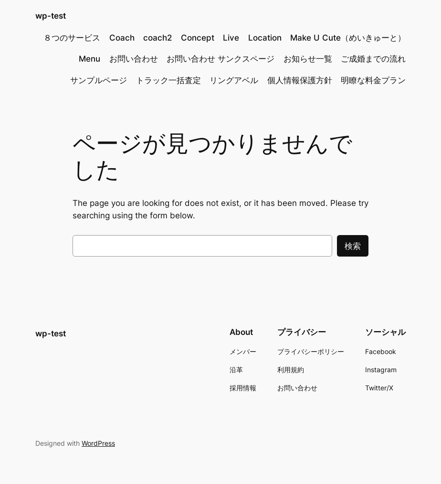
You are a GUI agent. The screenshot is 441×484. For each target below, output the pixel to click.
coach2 (157, 38)
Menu (89, 59)
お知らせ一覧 (308, 59)
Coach (122, 38)
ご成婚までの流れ (373, 59)
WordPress (98, 443)
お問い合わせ (133, 59)
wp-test (50, 16)
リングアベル (234, 80)
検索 (353, 246)
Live (231, 38)
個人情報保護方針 (299, 80)
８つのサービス (71, 38)
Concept (197, 38)
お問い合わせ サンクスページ (220, 59)
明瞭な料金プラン (373, 80)
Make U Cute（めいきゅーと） (348, 38)
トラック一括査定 (168, 80)
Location (265, 38)
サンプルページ (98, 80)
